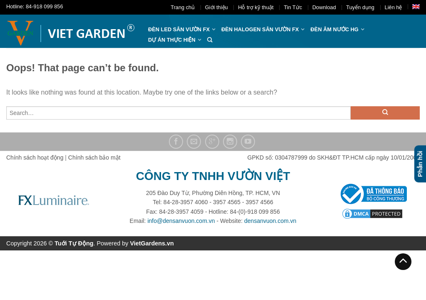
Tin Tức (293, 7)
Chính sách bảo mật (94, 157)
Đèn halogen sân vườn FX (260, 29)
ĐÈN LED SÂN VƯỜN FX (179, 29)
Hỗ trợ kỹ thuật (255, 7)
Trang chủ (183, 7)
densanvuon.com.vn (270, 221)
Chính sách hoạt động (34, 157)
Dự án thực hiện (172, 40)
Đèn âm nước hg (334, 29)
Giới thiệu (216, 7)
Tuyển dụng (360, 7)
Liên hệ (393, 7)
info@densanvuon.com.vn (181, 221)
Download (324, 7)
